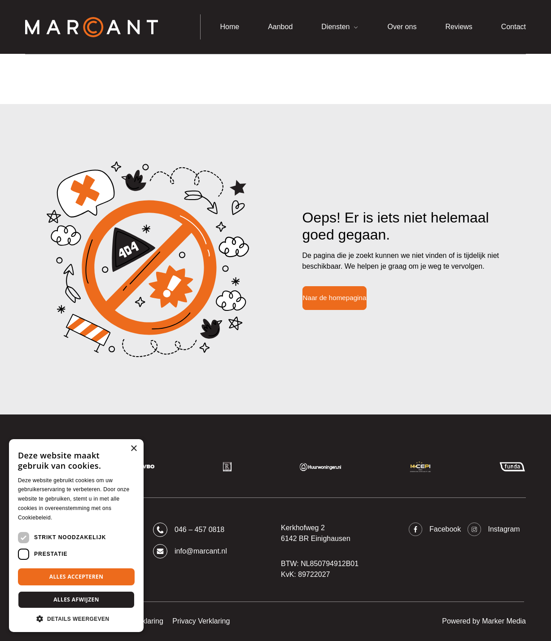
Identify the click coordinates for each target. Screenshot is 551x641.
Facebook (434, 529)
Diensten (335, 27)
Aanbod (280, 27)
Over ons (401, 27)
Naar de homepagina (335, 297)
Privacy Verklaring (201, 621)
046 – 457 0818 (188, 530)
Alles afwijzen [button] (76, 599)
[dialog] (76, 535)
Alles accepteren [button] (76, 576)
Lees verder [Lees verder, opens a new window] (69, 518)
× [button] (133, 448)
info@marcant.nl (190, 551)
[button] (76, 618)
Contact (513, 27)
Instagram (493, 529)
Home (229, 27)
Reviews (458, 27)
